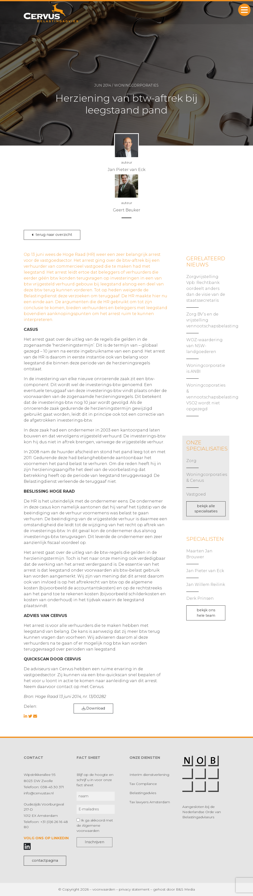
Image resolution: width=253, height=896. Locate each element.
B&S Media (185, 889)
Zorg (191, 460)
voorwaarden (103, 889)
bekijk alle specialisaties (205, 509)
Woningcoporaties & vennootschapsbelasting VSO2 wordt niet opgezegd (212, 397)
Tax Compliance (143, 784)
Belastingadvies (142, 793)
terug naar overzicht (52, 234)
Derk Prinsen (200, 598)
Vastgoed (196, 494)
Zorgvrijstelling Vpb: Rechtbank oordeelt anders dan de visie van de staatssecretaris (205, 288)
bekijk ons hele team (206, 613)
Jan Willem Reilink (205, 584)
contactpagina (45, 860)
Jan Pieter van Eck (205, 570)
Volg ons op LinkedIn (46, 838)
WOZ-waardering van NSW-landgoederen (204, 345)
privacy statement (134, 889)
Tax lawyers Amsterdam (149, 802)
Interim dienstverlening (149, 774)
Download (93, 708)
